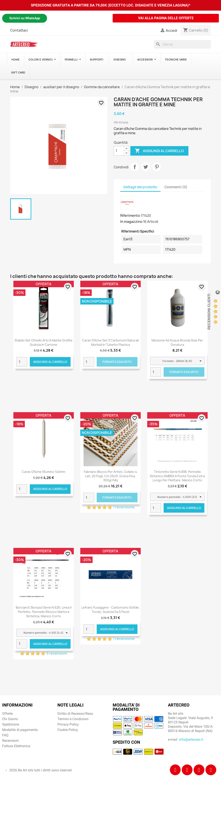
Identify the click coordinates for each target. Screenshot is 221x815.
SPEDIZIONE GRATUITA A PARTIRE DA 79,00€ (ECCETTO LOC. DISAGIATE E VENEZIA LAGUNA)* (110, 5)
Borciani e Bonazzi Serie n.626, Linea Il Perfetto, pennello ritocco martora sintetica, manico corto (43, 611)
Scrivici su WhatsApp (24, 18)
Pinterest (156, 167)
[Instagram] (187, 769)
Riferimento (130, 215)
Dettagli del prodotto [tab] (140, 187)
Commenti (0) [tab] (175, 187)
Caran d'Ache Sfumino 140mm (43, 472)
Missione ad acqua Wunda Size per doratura (177, 342)
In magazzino (131, 221)
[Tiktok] (199, 769)
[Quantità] (119, 151)
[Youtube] (210, 769)
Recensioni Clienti (209, 312)
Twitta (145, 167)
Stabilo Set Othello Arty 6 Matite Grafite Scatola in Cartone (43, 342)
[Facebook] (175, 769)
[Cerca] (182, 44)
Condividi (134, 167)
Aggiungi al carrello (159, 151)
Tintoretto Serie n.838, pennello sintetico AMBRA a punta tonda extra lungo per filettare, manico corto (177, 476)
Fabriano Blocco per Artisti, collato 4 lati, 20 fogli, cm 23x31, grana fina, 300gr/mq (110, 476)
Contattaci (19, 30)
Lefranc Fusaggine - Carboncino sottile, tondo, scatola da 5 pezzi (110, 609)
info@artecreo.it (191, 739)
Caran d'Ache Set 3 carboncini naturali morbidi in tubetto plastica (110, 342)
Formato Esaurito (117, 362)
